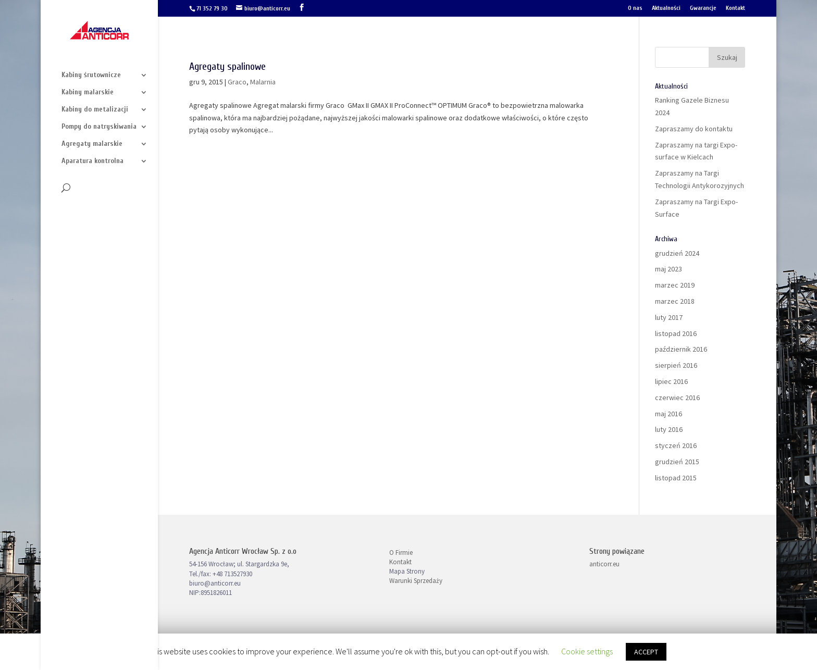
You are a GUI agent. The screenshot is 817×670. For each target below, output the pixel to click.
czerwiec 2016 (677, 397)
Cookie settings (587, 651)
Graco (237, 81)
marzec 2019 (675, 285)
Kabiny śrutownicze (91, 75)
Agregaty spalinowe (227, 66)
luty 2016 (669, 429)
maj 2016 (668, 413)
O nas (635, 8)
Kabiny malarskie (87, 92)
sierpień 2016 (676, 365)
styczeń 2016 (676, 445)
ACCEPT (646, 651)
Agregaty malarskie (91, 144)
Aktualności (666, 8)
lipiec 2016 (671, 381)
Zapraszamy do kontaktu (694, 128)
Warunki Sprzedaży (415, 580)
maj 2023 (668, 269)
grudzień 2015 (677, 461)
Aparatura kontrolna (92, 161)
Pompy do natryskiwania (99, 127)
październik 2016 (681, 349)
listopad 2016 (676, 333)
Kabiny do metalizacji (94, 110)
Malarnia (263, 81)
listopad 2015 (676, 477)
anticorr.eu (604, 564)
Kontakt (735, 8)
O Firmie (401, 552)
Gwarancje (703, 8)
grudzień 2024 (677, 253)
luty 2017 (669, 317)
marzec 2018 (675, 301)
